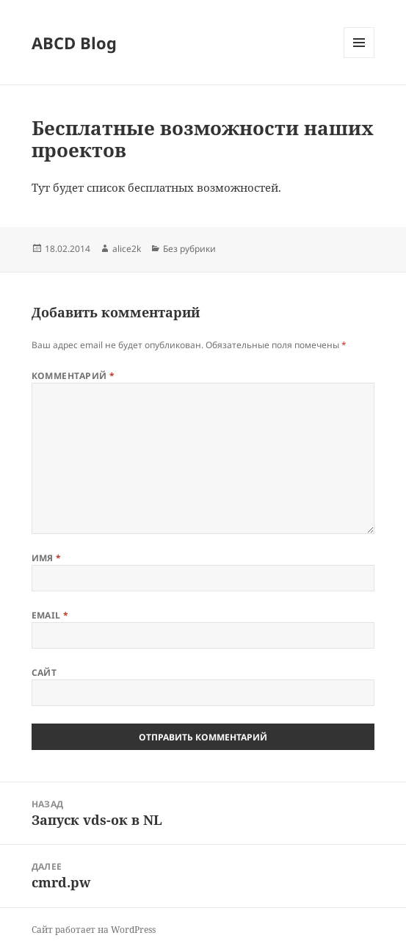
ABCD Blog (74, 43)
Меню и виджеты (359, 57)
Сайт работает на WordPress (94, 929)
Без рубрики (189, 248)
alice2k (126, 248)
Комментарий (73, 375)
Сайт (44, 672)
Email (50, 615)
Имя (47, 558)
